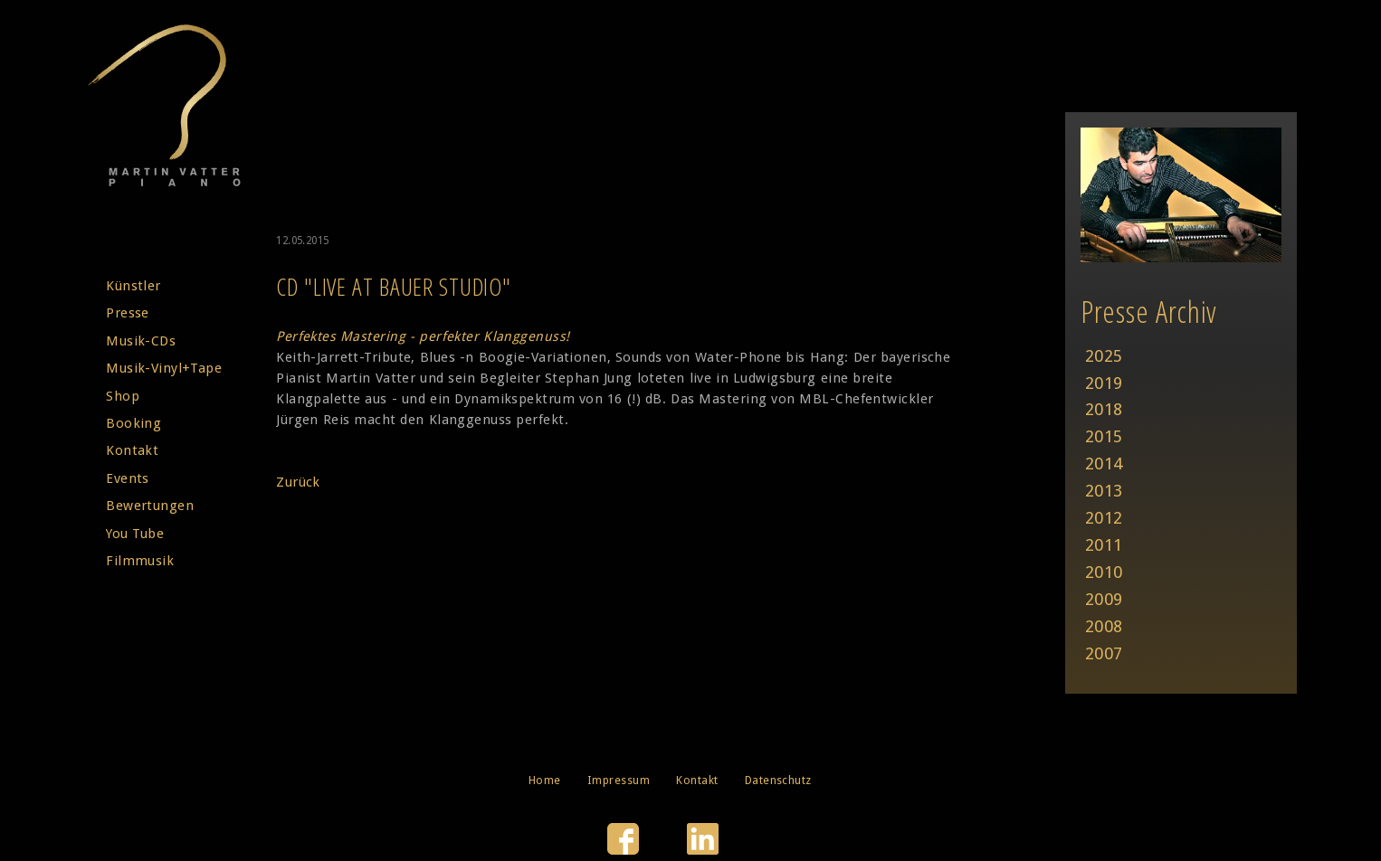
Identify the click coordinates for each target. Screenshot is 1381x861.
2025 (1104, 355)
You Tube (135, 533)
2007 (1104, 653)
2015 (1104, 436)
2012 (1104, 517)
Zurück (298, 482)
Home (545, 780)
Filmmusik (140, 561)
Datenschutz (778, 780)
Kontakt (132, 450)
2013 (1104, 490)
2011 (1104, 544)
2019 (1104, 383)
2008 (1104, 626)
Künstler (133, 286)
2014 (1104, 463)
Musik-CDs (141, 341)
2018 (1104, 409)
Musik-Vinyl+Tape (164, 368)
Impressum (618, 780)
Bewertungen (150, 505)
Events (127, 478)
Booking (133, 423)
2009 (1104, 599)
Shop (122, 396)
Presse (127, 313)
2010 (1104, 572)
